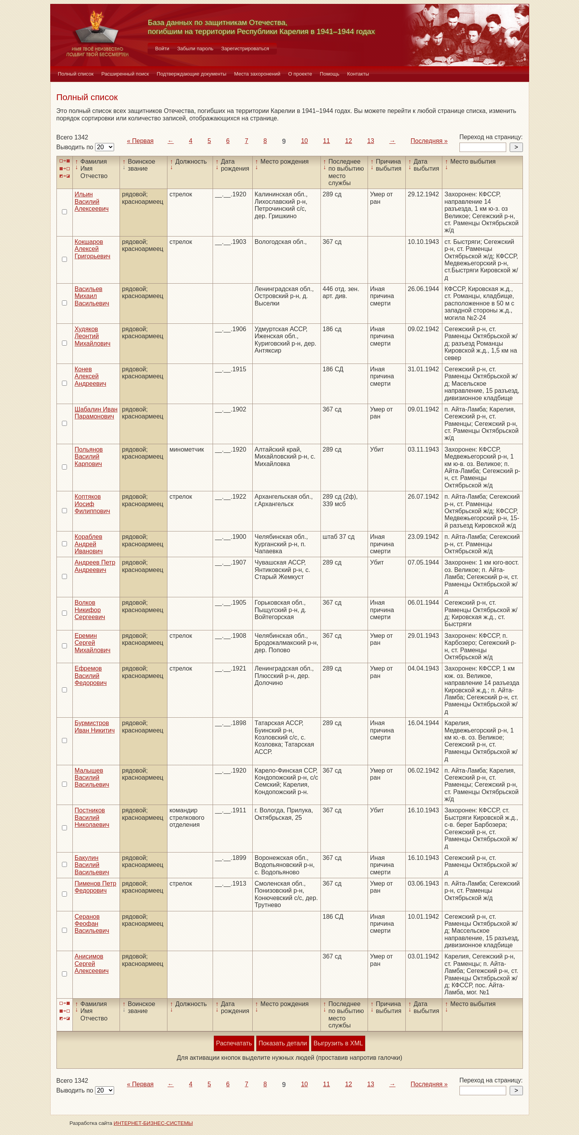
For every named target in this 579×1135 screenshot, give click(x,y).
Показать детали (283, 1043)
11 (326, 141)
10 (304, 141)
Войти (162, 48)
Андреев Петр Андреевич (95, 566)
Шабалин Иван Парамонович (96, 413)
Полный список (76, 74)
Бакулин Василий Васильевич (92, 865)
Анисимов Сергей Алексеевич (92, 963)
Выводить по (75, 147)
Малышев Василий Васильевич (92, 777)
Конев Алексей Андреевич (90, 376)
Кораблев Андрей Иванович (89, 543)
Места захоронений (257, 74)
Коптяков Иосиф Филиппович (92, 503)
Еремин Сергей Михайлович (93, 642)
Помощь (329, 74)
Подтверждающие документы (192, 74)
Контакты (358, 74)
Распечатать (234, 1043)
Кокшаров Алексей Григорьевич (93, 248)
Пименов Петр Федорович (95, 887)
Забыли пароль (195, 48)
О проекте (300, 74)
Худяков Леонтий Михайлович (93, 336)
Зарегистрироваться (245, 48)
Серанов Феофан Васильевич (92, 923)
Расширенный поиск (125, 74)
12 (348, 141)
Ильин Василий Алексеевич (92, 201)
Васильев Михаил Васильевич (92, 296)
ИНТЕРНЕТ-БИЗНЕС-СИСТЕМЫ (153, 1123)
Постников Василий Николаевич (92, 817)
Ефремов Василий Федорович (91, 675)
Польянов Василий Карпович (89, 456)
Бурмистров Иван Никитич (95, 726)
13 (370, 141)
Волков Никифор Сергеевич (90, 609)
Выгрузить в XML (338, 1043)
